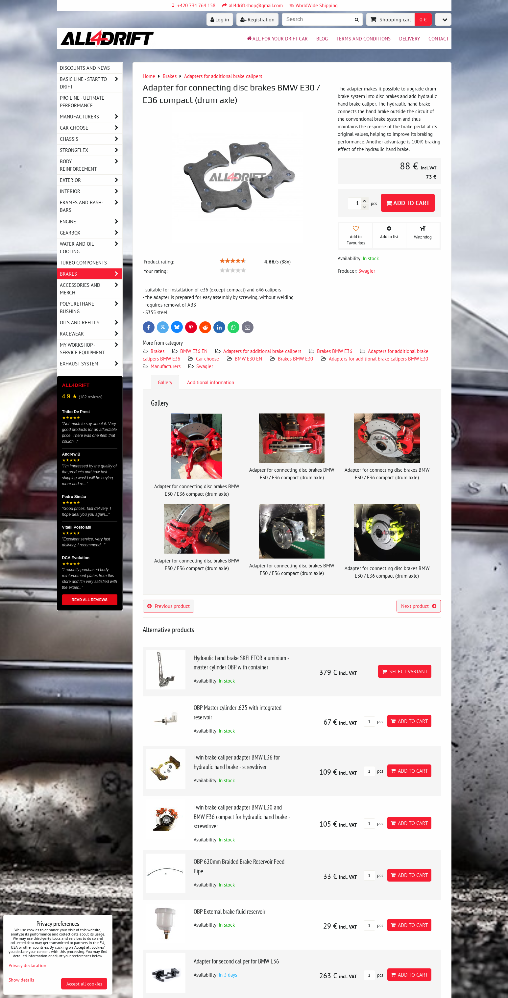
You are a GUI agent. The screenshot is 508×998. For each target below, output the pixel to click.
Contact (438, 38)
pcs (373, 721)
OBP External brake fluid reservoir (229, 911)
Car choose (207, 358)
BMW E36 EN (193, 351)
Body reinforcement (91, 165)
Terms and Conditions (363, 38)
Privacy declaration (27, 965)
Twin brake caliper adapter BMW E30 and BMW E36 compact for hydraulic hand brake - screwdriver (242, 816)
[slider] (233, 260)
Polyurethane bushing (91, 307)
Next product (418, 606)
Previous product (168, 606)
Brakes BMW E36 (334, 351)
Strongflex (91, 150)
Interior (91, 191)
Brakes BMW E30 (295, 358)
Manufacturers (166, 366)
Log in (219, 19)
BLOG (322, 38)
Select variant (405, 671)
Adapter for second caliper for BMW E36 (236, 961)
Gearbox (91, 232)
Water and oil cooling (91, 247)
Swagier (204, 366)
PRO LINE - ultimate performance (82, 101)
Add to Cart (408, 203)
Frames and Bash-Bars (91, 206)
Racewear (91, 333)
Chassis (91, 139)
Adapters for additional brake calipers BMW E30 (378, 358)
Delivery (409, 38)
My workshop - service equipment (91, 348)
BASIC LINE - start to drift (91, 83)
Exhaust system (91, 363)
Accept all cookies (84, 984)
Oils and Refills (91, 322)
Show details (21, 980)
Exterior (91, 180)
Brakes (157, 351)
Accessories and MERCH (91, 289)
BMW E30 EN (248, 358)
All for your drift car (277, 38)
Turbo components (83, 262)
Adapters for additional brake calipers (262, 351)
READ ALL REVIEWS (90, 600)
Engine (91, 221)
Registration (257, 19)
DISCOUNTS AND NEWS (85, 67)
